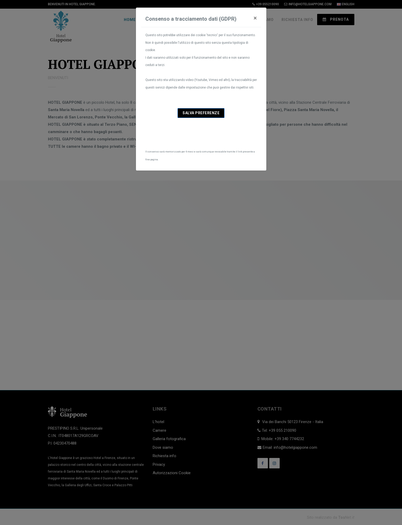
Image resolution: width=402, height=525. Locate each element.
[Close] (255, 18)
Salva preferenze (201, 113)
